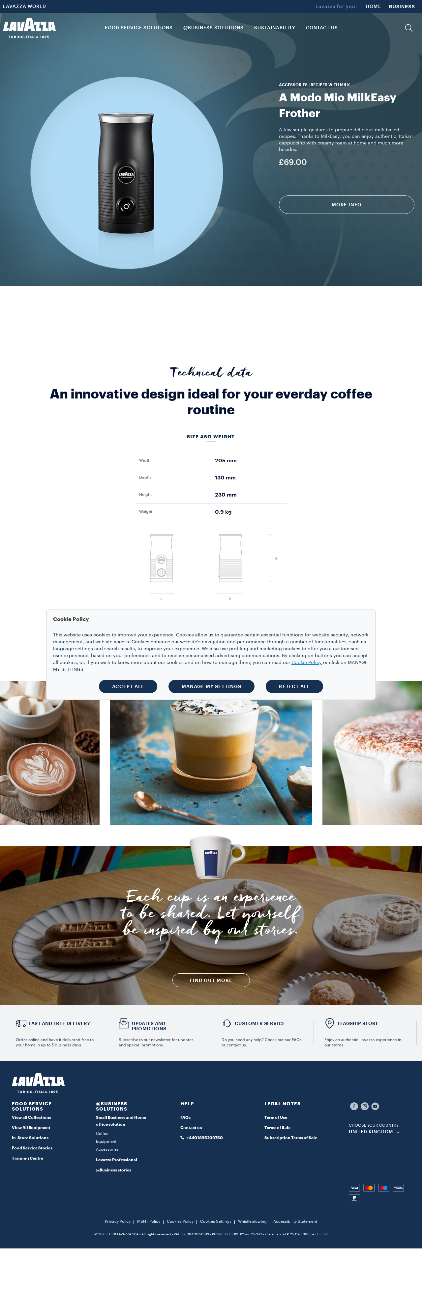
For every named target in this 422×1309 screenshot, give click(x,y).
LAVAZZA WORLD (24, 6)
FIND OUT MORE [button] (211, 980)
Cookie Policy (306, 662)
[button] (409, 28)
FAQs (185, 1117)
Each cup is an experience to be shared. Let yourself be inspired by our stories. (211, 916)
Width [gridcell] (144, 460)
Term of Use (275, 1117)
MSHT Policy (148, 1221)
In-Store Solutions (30, 1138)
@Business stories (113, 1170)
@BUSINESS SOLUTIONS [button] (213, 28)
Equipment (106, 1141)
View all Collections (31, 1117)
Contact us (191, 1128)
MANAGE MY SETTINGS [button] (211, 686)
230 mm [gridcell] (226, 495)
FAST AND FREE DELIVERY (59, 1023)
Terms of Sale (277, 1128)
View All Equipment (31, 1128)
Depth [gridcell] (145, 477)
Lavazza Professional (116, 1160)
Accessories (107, 1149)
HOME (373, 6)
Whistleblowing (252, 1221)
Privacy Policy (118, 1221)
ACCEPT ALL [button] (128, 686)
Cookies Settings (215, 1221)
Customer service (260, 1023)
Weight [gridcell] (145, 512)
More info (347, 204)
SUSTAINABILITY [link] (274, 28)
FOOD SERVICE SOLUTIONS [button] (139, 28)
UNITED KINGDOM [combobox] (371, 1132)
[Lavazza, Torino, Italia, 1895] (29, 27)
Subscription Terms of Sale (290, 1138)
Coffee (102, 1134)
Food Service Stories (32, 1148)
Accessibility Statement (295, 1221)
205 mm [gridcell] (226, 460)
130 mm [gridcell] (225, 477)
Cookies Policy (180, 1221)
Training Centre (27, 1158)
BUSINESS (402, 6)
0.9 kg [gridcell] (223, 512)
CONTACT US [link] (322, 28)
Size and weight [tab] (211, 436)
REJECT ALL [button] (294, 686)
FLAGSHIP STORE (358, 1023)
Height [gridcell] (145, 495)
